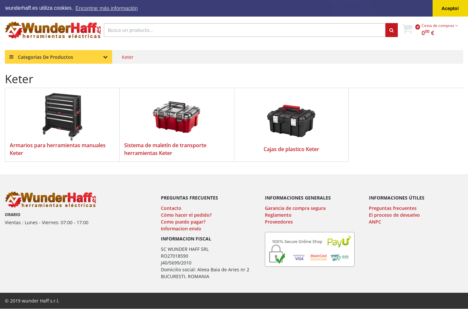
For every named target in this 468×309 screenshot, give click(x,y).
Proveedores (279, 222)
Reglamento (278, 215)
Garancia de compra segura (295, 208)
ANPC (375, 222)
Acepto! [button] (450, 8)
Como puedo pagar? (183, 222)
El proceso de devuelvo (394, 215)
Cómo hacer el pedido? (186, 215)
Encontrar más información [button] (106, 8)
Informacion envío (181, 228)
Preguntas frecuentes (393, 208)
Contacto (171, 208)
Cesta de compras (440, 25)
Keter (128, 57)
